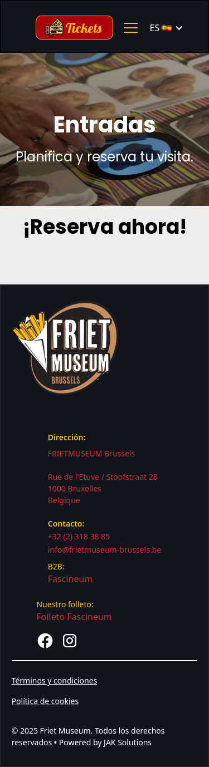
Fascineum (70, 579)
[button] (129, 27)
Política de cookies (45, 701)
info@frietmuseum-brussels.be (105, 549)
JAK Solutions (128, 742)
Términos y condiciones (55, 680)
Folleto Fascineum (73, 617)
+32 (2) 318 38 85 (79, 536)
